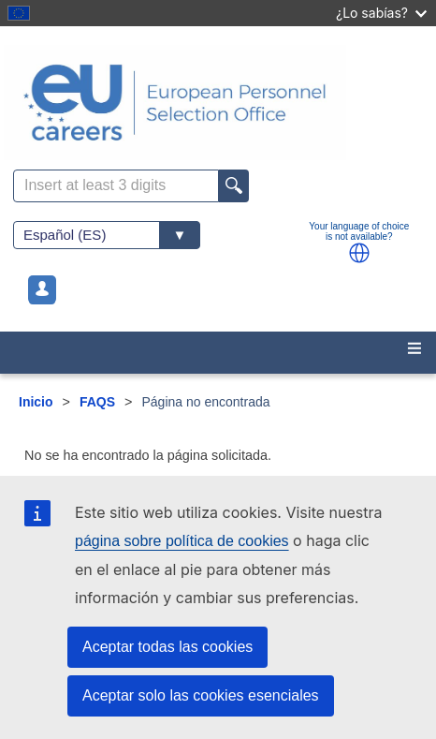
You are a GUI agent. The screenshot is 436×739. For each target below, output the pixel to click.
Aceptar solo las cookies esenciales (200, 695)
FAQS (97, 401)
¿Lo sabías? (381, 13)
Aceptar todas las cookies (167, 647)
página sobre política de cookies (182, 541)
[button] (359, 253)
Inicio (36, 401)
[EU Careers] (218, 102)
